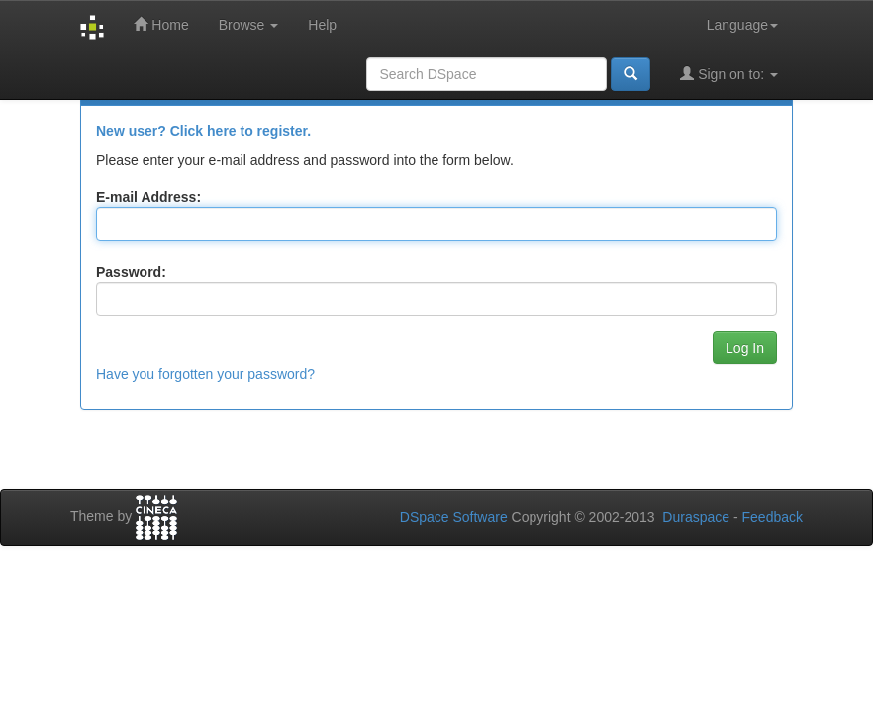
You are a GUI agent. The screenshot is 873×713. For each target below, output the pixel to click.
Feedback (772, 517)
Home (161, 24)
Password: (131, 272)
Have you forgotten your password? (205, 374)
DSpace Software (454, 517)
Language (742, 25)
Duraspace (695, 517)
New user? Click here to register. (203, 131)
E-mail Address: (148, 197)
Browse (249, 25)
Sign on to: (729, 73)
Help (322, 25)
